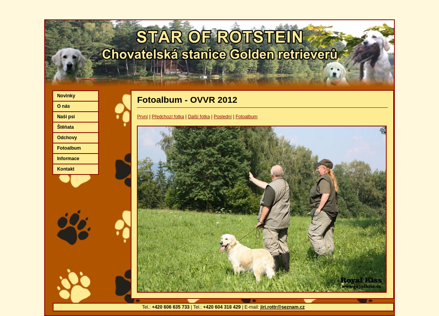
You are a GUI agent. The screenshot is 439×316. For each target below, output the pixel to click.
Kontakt (65, 169)
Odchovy (67, 137)
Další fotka (199, 116)
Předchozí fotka (168, 116)
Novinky (66, 95)
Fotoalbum (246, 116)
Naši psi (66, 116)
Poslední (223, 116)
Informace (68, 158)
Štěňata (65, 127)
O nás (63, 106)
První (142, 116)
